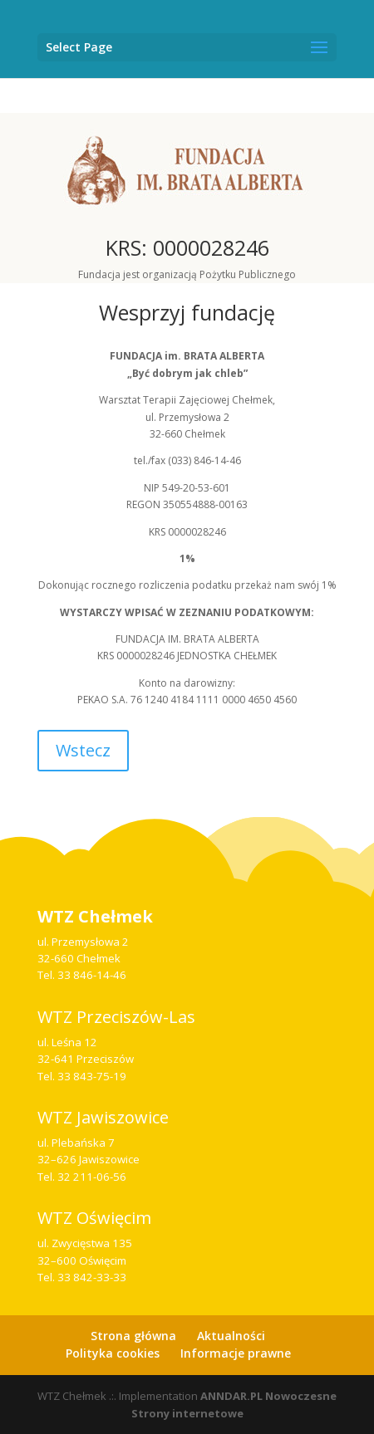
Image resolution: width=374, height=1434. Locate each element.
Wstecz (83, 750)
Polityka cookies (113, 1353)
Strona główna (133, 1335)
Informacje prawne (235, 1353)
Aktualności (231, 1335)
